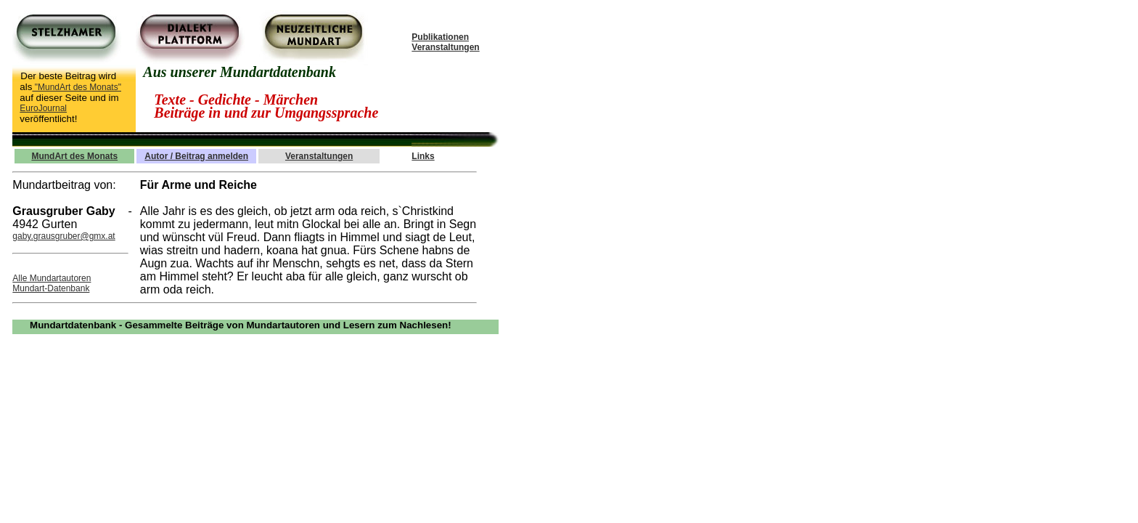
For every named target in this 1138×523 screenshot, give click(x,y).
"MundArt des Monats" (76, 87)
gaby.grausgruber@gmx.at (63, 236)
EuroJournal (43, 108)
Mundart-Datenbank (50, 288)
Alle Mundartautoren (51, 278)
